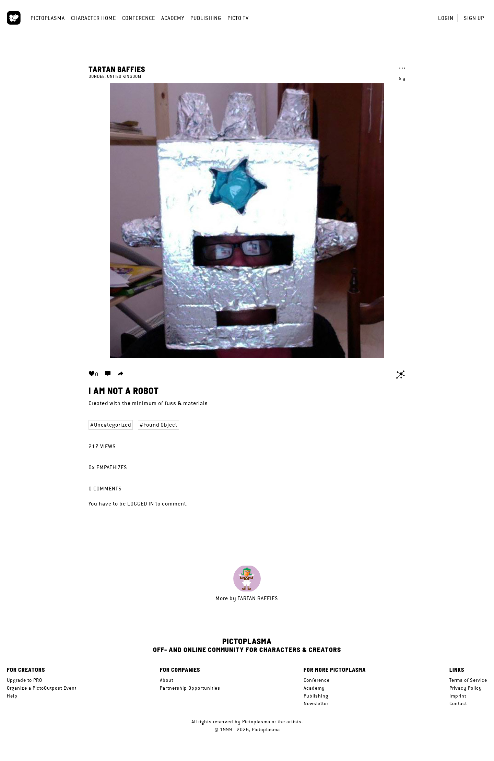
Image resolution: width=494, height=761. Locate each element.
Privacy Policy (465, 688)
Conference (138, 18)
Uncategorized (112, 424)
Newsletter (316, 703)
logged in (140, 503)
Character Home (93, 18)
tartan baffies (117, 69)
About (166, 680)
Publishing (205, 18)
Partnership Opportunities (190, 688)
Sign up (474, 18)
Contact (458, 703)
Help (12, 696)
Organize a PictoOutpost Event (42, 688)
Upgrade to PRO (24, 680)
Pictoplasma (48, 18)
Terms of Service (468, 680)
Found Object (160, 424)
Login (446, 18)
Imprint (457, 696)
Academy (172, 18)
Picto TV (238, 18)
